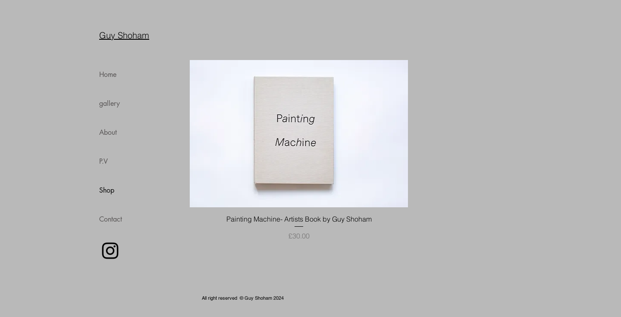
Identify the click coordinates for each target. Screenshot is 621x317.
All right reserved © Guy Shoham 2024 (243, 298)
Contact (110, 219)
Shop (106, 190)
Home (107, 74)
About (108, 132)
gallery (109, 103)
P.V (103, 161)
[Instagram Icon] (110, 251)
